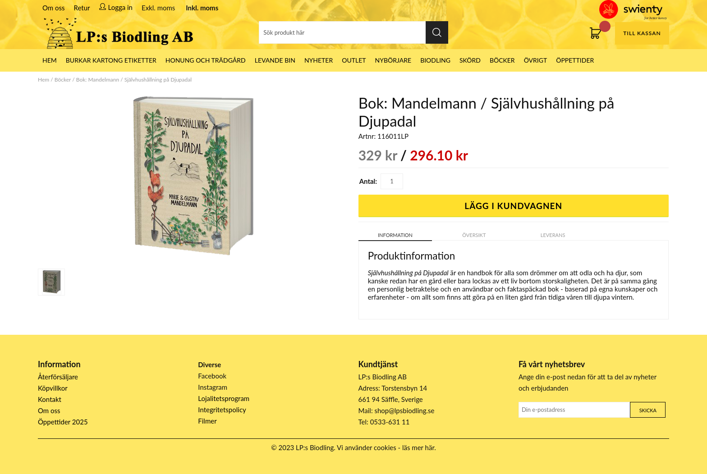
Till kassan (642, 33)
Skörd (470, 60)
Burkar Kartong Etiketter (111, 60)
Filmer (207, 421)
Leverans (553, 235)
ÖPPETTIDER (575, 60)
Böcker (502, 60)
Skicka (647, 410)
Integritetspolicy (222, 410)
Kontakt (49, 399)
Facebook (212, 376)
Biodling (435, 60)
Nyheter (318, 60)
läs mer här (418, 447)
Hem (43, 79)
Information (395, 235)
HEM (49, 60)
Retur (82, 8)
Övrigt (535, 60)
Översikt (474, 235)
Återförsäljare (58, 377)
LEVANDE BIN (275, 60)
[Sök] (353, 32)
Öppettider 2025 (63, 422)
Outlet (354, 60)
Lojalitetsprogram (223, 398)
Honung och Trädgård (205, 60)
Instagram (212, 387)
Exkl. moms (158, 8)
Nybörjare (393, 60)
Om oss (53, 8)
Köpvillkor (53, 388)
